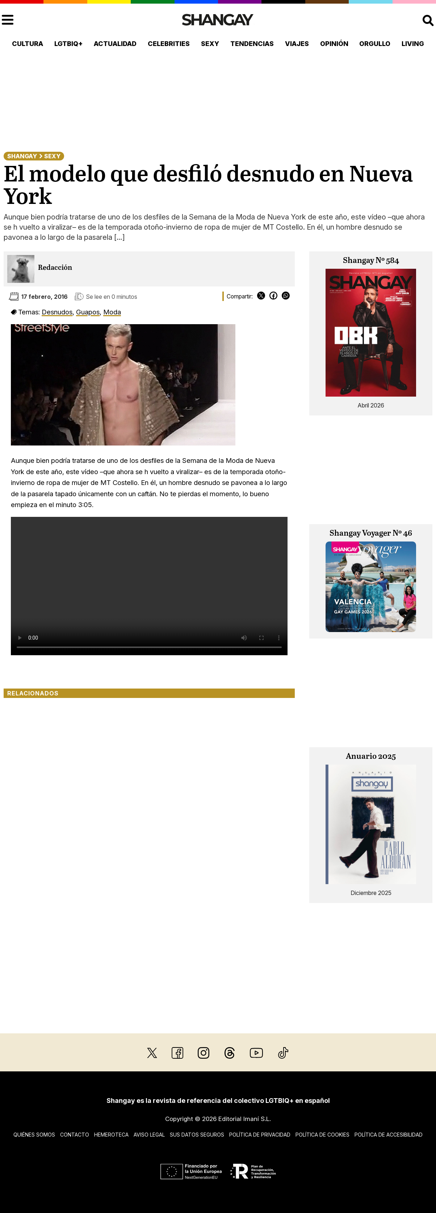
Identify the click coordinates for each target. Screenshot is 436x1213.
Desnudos (57, 312)
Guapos (88, 312)
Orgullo (374, 43)
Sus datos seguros (197, 1135)
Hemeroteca (111, 1135)
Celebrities (169, 43)
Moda (112, 312)
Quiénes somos (34, 1135)
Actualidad (115, 43)
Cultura (27, 43)
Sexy (210, 43)
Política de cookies (322, 1135)
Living (413, 43)
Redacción (55, 268)
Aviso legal (149, 1135)
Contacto (74, 1135)
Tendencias (252, 43)
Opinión (334, 43)
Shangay (22, 156)
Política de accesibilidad (389, 1135)
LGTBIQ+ (68, 43)
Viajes (297, 43)
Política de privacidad (259, 1135)
